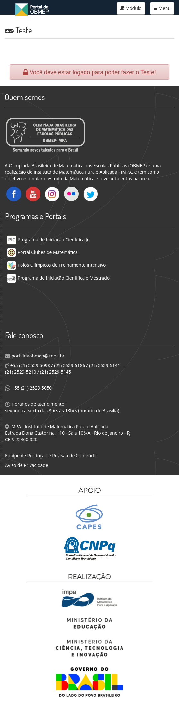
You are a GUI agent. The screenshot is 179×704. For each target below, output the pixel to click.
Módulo (131, 8)
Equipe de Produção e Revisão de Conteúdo (50, 455)
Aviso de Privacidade (26, 465)
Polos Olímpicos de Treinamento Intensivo (56, 265)
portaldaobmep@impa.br (37, 356)
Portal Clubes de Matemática (42, 252)
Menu (162, 8)
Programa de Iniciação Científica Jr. (48, 239)
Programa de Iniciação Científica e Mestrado (58, 278)
